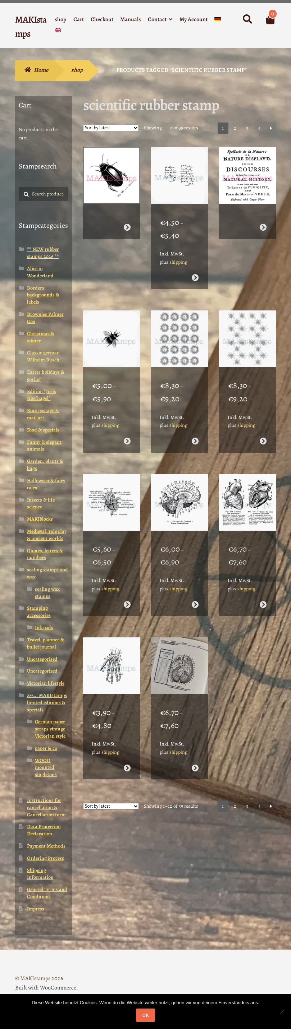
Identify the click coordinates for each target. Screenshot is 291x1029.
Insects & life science (41, 504)
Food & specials (43, 429)
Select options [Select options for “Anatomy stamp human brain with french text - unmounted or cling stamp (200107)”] (195, 592)
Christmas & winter (40, 337)
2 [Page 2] (235, 128)
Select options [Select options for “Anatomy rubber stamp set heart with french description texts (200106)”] (263, 592)
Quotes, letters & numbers (45, 554)
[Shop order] (111, 128)
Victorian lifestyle (45, 683)
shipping (178, 258)
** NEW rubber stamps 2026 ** (43, 253)
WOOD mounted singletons (46, 767)
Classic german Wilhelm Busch (43, 356)
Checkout (102, 19)
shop (61, 19)
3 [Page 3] (247, 128)
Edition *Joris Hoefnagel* (41, 395)
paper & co (46, 748)
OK (145, 1015)
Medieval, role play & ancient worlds (47, 535)
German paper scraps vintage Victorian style (50, 728)
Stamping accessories (39, 612)
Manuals (130, 19)
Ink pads (44, 627)
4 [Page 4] (259, 128)
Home (41, 70)
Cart (78, 19)
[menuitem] (217, 20)
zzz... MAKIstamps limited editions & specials (47, 702)
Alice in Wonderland (40, 272)
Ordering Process (45, 858)
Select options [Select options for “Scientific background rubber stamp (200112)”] (195, 433)
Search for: (247, 19)
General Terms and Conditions (47, 893)
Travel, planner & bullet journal (45, 643)
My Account (193, 19)
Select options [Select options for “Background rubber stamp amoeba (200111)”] (263, 433)
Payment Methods (46, 846)
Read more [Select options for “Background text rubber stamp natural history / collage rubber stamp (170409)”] (263, 223)
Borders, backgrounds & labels (43, 295)
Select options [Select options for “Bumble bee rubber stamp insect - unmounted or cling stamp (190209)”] (126, 433)
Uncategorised (42, 659)
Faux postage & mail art (43, 414)
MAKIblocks (40, 519)
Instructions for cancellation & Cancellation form (46, 807)
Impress (35, 908)
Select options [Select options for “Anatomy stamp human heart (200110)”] (126, 592)
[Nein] (282, 1011)
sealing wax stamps (47, 593)
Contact (157, 19)
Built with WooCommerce (45, 988)
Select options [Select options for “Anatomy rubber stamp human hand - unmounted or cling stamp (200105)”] (126, 752)
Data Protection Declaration (44, 830)
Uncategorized (42, 671)
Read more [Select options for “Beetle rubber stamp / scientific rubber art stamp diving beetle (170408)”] (126, 223)
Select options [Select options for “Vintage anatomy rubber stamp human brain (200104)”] (195, 752)
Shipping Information (40, 874)
